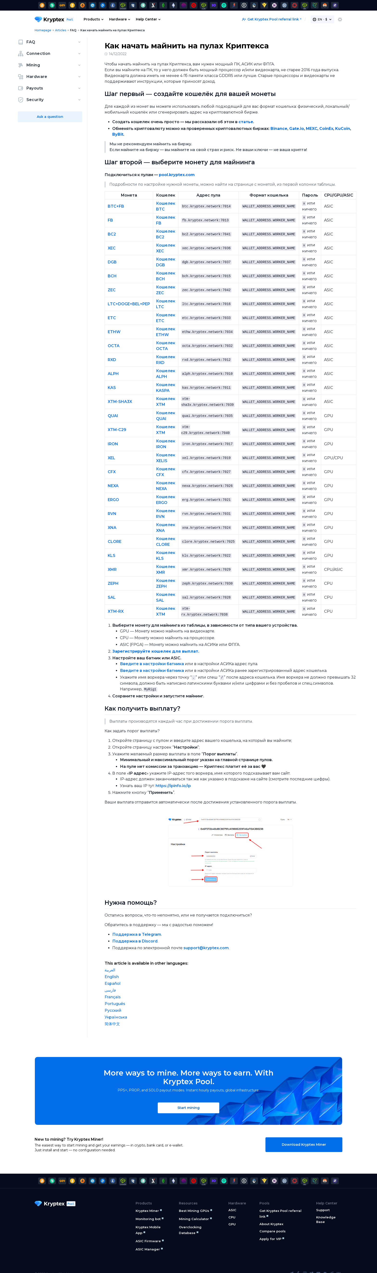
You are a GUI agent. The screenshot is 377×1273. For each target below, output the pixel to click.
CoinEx (326, 128)
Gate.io (296, 128)
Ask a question (50, 117)
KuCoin (342, 128)
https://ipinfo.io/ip (173, 777)
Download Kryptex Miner (304, 1136)
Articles (60, 30)
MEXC (311, 128)
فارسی (110, 982)
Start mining (188, 1099)
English (112, 968)
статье (246, 122)
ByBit (117, 134)
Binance (278, 128)
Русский (113, 1002)
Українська (116, 1008)
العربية (110, 961)
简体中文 (112, 1015)
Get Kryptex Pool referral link (270, 19)
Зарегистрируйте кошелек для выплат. (155, 643)
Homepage (43, 30)
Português (115, 995)
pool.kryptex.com (177, 174)
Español (112, 975)
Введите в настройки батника (152, 656)
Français (113, 988)
